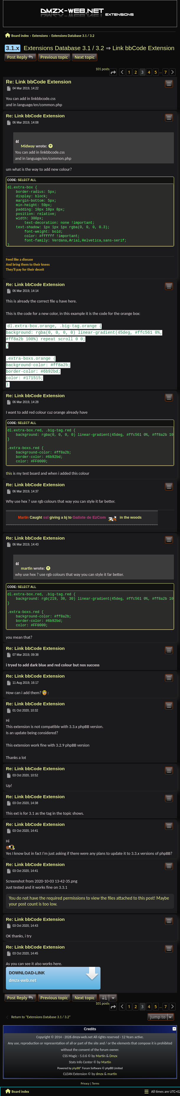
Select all (27, 180)
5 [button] (156, 72)
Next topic (84, 57)
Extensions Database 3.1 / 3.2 (64, 48)
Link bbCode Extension (143, 48)
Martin (101, 1056)
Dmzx (113, 1056)
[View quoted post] (50, 146)
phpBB (76, 1068)
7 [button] (165, 72)
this (9, 473)
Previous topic (54, 57)
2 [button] (135, 72)
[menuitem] (85, 1083)
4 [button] (149, 72)
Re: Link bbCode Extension (38, 82)
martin (27, 568)
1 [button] (129, 72)
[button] (113, 72)
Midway (28, 146)
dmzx (99, 1074)
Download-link (27, 972)
